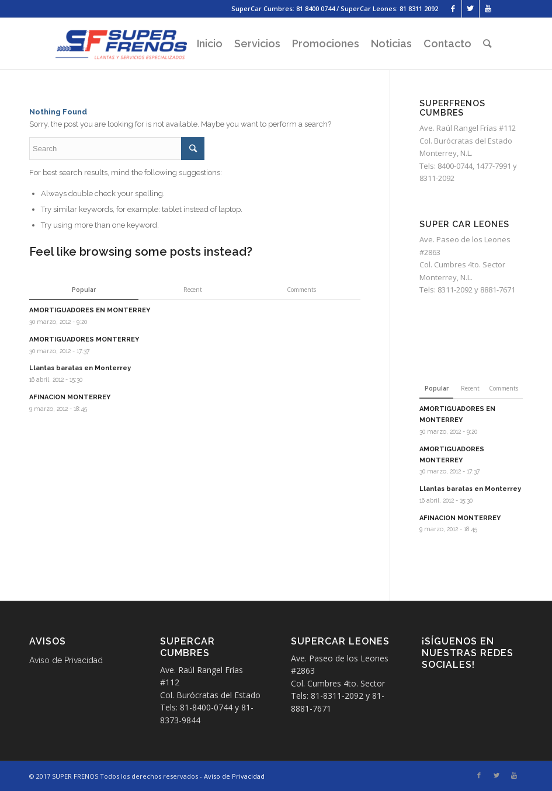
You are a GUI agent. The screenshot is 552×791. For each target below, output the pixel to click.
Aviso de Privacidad (66, 660)
